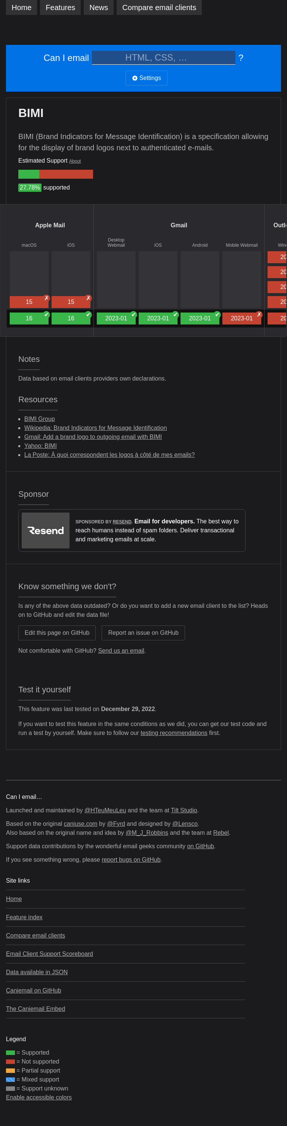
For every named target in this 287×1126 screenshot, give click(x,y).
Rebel (221, 833)
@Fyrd (116, 824)
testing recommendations (174, 733)
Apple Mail (50, 225)
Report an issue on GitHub (143, 633)
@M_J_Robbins (147, 833)
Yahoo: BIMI (40, 446)
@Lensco (185, 824)
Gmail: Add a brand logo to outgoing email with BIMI (93, 437)
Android (199, 245)
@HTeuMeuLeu (105, 810)
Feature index (24, 917)
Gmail (179, 225)
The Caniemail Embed (35, 1009)
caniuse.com (81, 824)
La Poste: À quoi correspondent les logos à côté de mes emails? (109, 455)
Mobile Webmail (241, 245)
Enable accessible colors (39, 1097)
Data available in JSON (37, 972)
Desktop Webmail (116, 242)
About (75, 161)
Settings (146, 78)
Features (60, 7)
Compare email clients (35, 935)
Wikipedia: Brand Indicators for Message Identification (95, 428)
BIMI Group (39, 419)
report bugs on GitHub (131, 859)
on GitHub (200, 846)
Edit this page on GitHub (57, 633)
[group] (28, 174)
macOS (29, 245)
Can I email (66, 58)
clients (159, 7)
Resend (122, 521)
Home (21, 7)
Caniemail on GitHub (33, 990)
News (98, 7)
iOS (71, 245)
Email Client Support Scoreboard (49, 954)
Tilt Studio (184, 810)
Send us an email (121, 650)
